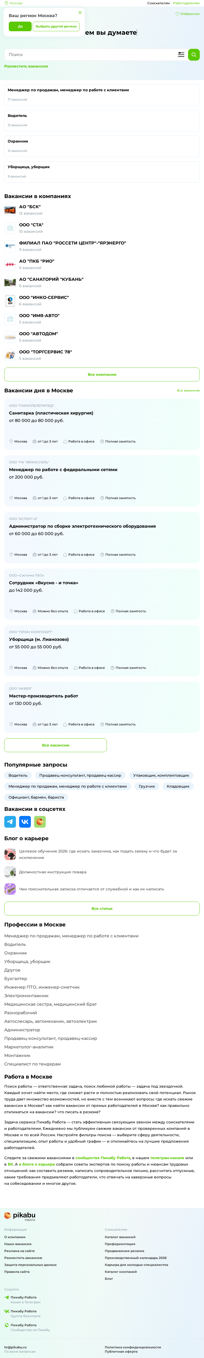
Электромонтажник (26, 995)
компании (102, 374)
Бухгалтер (15, 978)
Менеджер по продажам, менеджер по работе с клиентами (102, 95)
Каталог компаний (121, 1272)
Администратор (22, 1029)
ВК (10, 1164)
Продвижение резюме (124, 1251)
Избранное (187, 14)
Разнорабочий (20, 1012)
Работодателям (186, 3)
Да (20, 26)
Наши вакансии (18, 1244)
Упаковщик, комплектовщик (161, 775)
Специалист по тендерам (32, 1064)
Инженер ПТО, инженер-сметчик (42, 987)
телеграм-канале (167, 1157)
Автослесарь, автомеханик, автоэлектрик (50, 1021)
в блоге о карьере (37, 1164)
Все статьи (102, 908)
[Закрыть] (80, 12)
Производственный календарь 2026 (136, 1258)
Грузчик (147, 786)
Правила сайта (17, 1272)
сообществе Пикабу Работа (103, 1157)
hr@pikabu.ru (15, 1347)
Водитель (102, 120)
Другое (12, 970)
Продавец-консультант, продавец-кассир (80, 775)
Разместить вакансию (26, 66)
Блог (109, 1279)
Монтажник (17, 1055)
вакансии (55, 745)
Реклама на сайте (19, 1251)
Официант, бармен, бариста (36, 797)
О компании (15, 1237)
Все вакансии (188, 390)
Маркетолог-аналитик (29, 1046)
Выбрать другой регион (56, 26)
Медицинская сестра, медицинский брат (50, 1004)
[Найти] (194, 55)
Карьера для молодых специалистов (136, 1265)
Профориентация (120, 1244)
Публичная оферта (121, 1351)
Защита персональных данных (30, 1265)
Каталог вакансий (120, 1237)
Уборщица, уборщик (102, 171)
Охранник (102, 146)
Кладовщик (178, 786)
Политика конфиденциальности (133, 1347)
